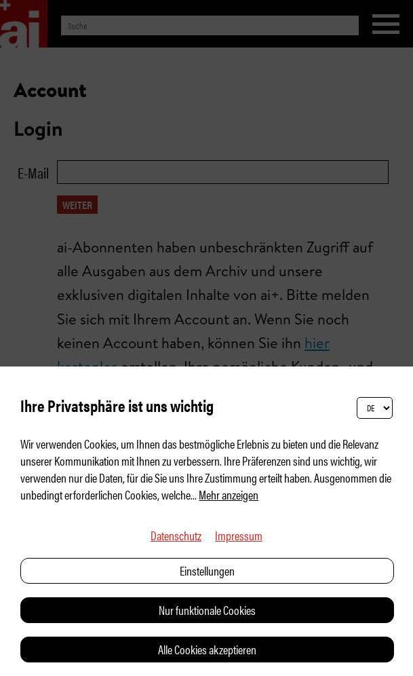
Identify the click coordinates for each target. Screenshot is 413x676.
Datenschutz (176, 535)
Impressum (238, 535)
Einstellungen (207, 570)
